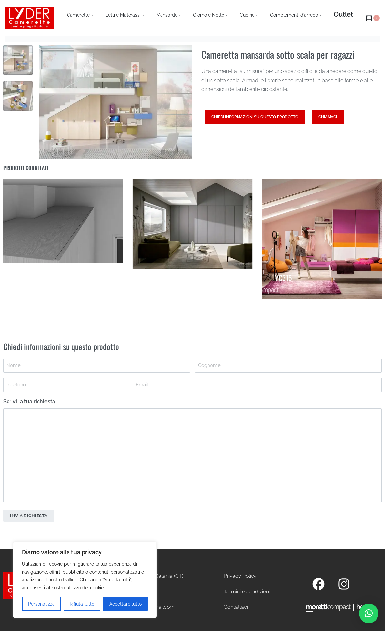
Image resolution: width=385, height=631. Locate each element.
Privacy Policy (240, 576)
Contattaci (236, 607)
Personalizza (41, 604)
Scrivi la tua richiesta (29, 401)
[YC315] (322, 239)
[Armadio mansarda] (193, 224)
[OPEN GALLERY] (115, 102)
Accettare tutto (125, 604)
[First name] (96, 366)
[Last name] (288, 366)
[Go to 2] (18, 96)
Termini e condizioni (247, 592)
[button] (368, 613)
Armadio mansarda (170, 275)
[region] (85, 580)
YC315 (283, 275)
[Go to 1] (18, 60)
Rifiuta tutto (82, 604)
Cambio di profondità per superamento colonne (66, 270)
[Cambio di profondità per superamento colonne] (63, 221)
